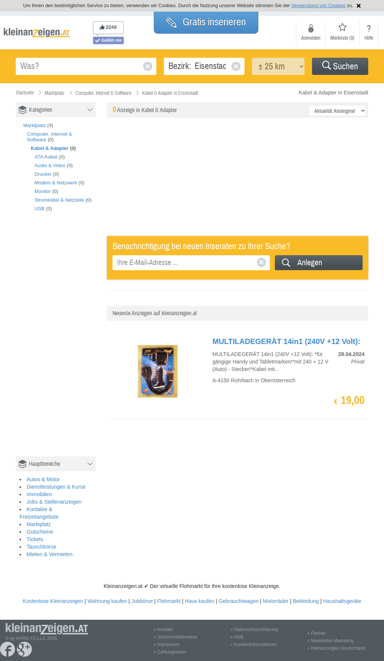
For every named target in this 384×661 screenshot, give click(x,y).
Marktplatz (34, 125)
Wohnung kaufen (107, 601)
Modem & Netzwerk (55, 182)
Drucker (43, 174)
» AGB (236, 637)
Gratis (206, 22)
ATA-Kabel (45, 157)
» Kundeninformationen (253, 644)
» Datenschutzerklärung (254, 629)
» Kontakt (163, 629)
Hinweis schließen (359, 6)
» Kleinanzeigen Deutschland (336, 648)
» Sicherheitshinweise (175, 637)
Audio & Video (49, 165)
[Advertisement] (72, 342)
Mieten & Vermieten (49, 554)
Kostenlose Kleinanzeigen (53, 601)
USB (39, 208)
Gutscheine (40, 532)
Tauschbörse (41, 547)
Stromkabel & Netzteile (59, 200)
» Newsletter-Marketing (330, 640)
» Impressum (167, 644)
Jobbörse (142, 601)
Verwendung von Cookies (318, 5)
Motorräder (275, 601)
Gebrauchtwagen (239, 601)
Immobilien (39, 494)
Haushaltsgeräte (342, 601)
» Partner (316, 633)
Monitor (42, 191)
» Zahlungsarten (170, 652)
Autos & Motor (43, 479)
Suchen (340, 66)
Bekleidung (306, 601)
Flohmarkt (168, 601)
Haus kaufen (199, 601)
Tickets (35, 539)
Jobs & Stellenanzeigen (54, 502)
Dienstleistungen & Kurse (56, 487)
